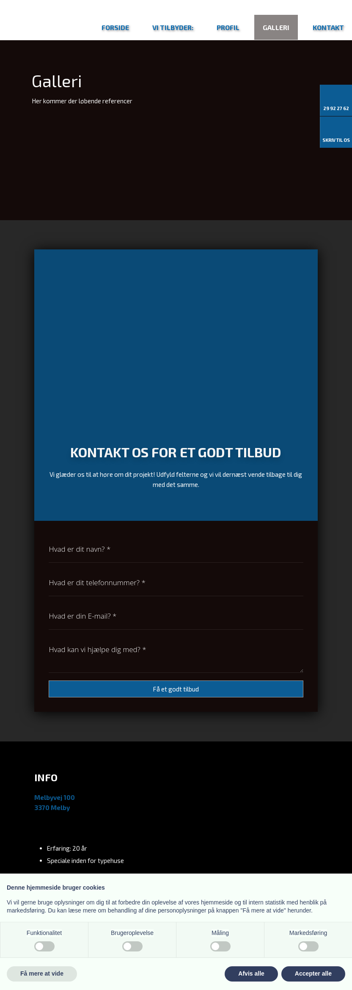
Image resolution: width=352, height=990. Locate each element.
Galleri (276, 27)
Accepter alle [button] (313, 973)
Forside (115, 27)
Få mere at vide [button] (41, 973)
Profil (228, 27)
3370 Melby (52, 807)
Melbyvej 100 (54, 797)
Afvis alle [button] (251, 973)
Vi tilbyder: (172, 27)
